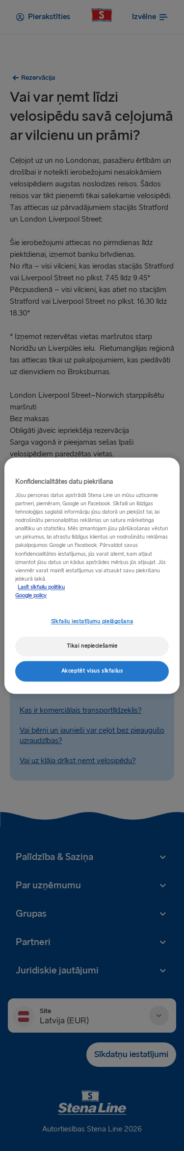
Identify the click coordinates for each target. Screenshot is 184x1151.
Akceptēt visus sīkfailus (92, 671)
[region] (91, 575)
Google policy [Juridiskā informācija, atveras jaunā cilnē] (31, 595)
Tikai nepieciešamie (92, 646)
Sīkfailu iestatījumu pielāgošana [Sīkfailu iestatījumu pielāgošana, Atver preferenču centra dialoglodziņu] (92, 621)
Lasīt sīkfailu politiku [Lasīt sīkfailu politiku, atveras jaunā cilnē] (41, 587)
